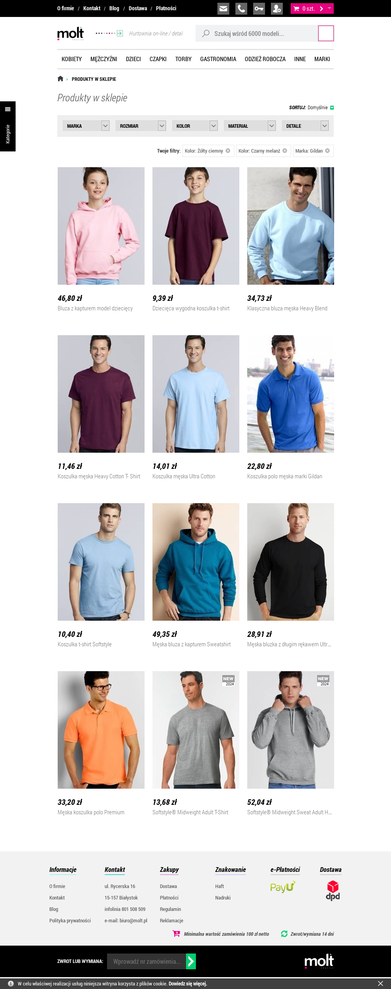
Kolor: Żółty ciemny (207, 150)
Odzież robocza (265, 59)
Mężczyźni (103, 59)
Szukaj (319, 33)
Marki (322, 59)
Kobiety (72, 59)
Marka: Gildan (312, 150)
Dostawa (138, 8)
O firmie (65, 8)
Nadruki (223, 897)
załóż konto (277, 9)
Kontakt (91, 8)
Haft (219, 886)
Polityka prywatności (70, 920)
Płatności (166, 8)
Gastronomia (218, 59)
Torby (183, 59)
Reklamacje (171, 920)
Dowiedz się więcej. (188, 983)
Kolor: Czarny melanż (263, 150)
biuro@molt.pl (223, 9)
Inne (300, 59)
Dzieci (133, 59)
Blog (114, 8)
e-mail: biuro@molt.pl (126, 920)
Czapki (158, 59)
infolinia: (241, 9)
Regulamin (170, 908)
